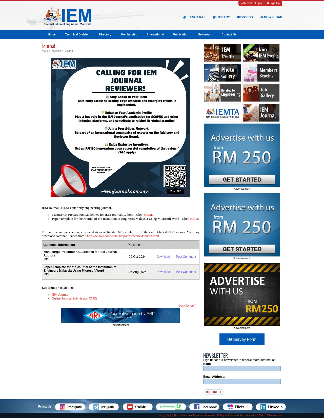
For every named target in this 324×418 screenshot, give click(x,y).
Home (52, 34)
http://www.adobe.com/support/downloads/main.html (123, 236)
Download (163, 256)
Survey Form (242, 339)
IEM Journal (60, 294)
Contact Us (229, 34)
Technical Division (77, 34)
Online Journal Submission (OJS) (74, 298)
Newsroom (205, 34)
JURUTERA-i (194, 17)
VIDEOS (245, 17)
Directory (105, 34)
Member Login (251, 3)
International (155, 34)
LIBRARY (221, 17)
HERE (148, 214)
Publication (180, 34)
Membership (129, 34)
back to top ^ (187, 305)
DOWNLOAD (271, 17)
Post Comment (186, 256)
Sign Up (273, 3)
